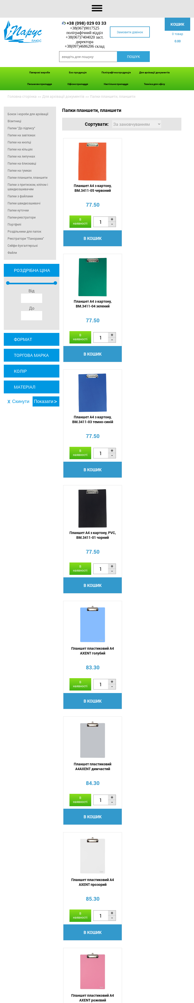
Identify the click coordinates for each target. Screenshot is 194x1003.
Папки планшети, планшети (27, 177)
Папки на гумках (20, 170)
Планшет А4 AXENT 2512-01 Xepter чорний (91, 768)
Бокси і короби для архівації (28, 114)
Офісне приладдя (77, 84)
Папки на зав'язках (21, 135)
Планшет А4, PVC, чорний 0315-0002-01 (91, 652)
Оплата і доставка (67, 997)
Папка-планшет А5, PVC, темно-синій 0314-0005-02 (152, 768)
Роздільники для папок (24, 231)
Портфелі (14, 224)
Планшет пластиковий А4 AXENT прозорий (91, 536)
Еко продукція (78, 72)
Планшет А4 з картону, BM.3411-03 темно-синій (91, 304)
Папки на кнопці (19, 142)
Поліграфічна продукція (116, 72)
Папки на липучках (21, 156)
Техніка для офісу (154, 84)
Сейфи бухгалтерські (23, 245)
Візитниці (14, 121)
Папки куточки (18, 210)
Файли (12, 252)
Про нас (41, 997)
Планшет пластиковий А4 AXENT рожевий (151, 536)
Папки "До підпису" (21, 128)
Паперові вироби (39, 72)
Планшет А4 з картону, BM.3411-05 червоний (92, 188)
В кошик (92, 238)
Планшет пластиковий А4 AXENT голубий (91, 420)
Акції (90, 997)
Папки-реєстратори (22, 217)
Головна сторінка (22, 96)
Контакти (148, 997)
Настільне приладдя (116, 84)
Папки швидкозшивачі (24, 203)
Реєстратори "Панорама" (26, 238)
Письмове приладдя (39, 84)
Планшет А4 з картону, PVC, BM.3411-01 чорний (152, 304)
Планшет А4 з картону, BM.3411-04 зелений (152, 188)
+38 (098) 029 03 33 (86, 23)
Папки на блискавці (22, 163)
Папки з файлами (20, 196)
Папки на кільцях (20, 149)
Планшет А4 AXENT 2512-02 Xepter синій (152, 652)
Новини (105, 997)
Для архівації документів (154, 72)
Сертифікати (125, 997)
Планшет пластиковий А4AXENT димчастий (152, 420)
